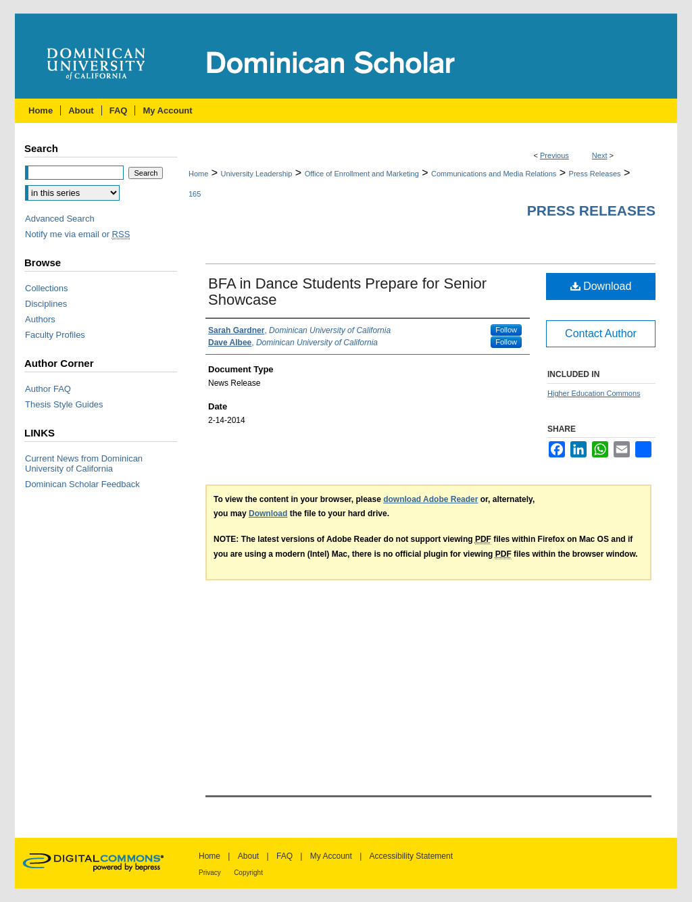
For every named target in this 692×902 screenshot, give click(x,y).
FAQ (284, 856)
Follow (506, 330)
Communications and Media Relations (493, 174)
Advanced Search (60, 219)
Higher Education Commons (594, 393)
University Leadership (257, 174)
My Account (331, 856)
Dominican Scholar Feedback (82, 484)
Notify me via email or (77, 234)
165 (195, 194)
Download (601, 286)
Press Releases (595, 174)
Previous (554, 155)
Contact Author (601, 333)
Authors (40, 319)
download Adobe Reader (430, 499)
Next (600, 155)
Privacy (210, 872)
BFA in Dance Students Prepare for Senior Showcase (347, 291)
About (248, 856)
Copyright (248, 872)
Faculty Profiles (55, 335)
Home (198, 174)
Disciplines (46, 304)
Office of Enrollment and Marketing (362, 174)
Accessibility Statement (411, 856)
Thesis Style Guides (64, 404)
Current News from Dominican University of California (84, 463)
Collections (46, 288)
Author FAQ (48, 389)
